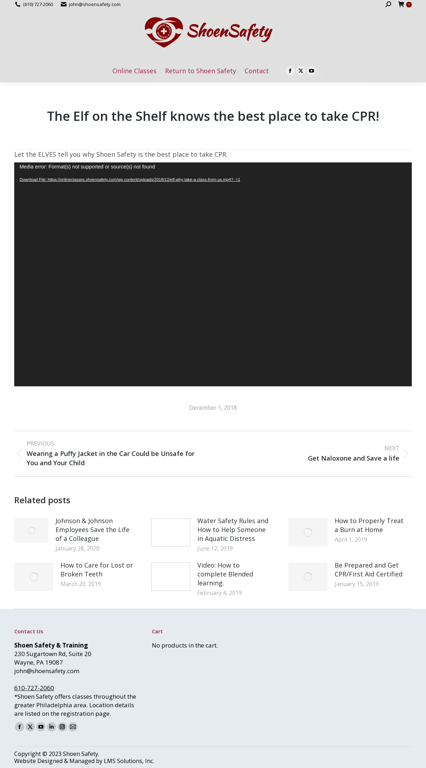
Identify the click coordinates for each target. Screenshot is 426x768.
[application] (213, 274)
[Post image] (31, 530)
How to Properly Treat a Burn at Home (369, 525)
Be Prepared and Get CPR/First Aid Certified (369, 569)
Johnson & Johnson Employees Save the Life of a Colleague (92, 529)
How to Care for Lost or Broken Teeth (96, 569)
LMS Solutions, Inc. (129, 761)
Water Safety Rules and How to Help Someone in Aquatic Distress (232, 529)
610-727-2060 (34, 688)
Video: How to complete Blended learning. (225, 574)
